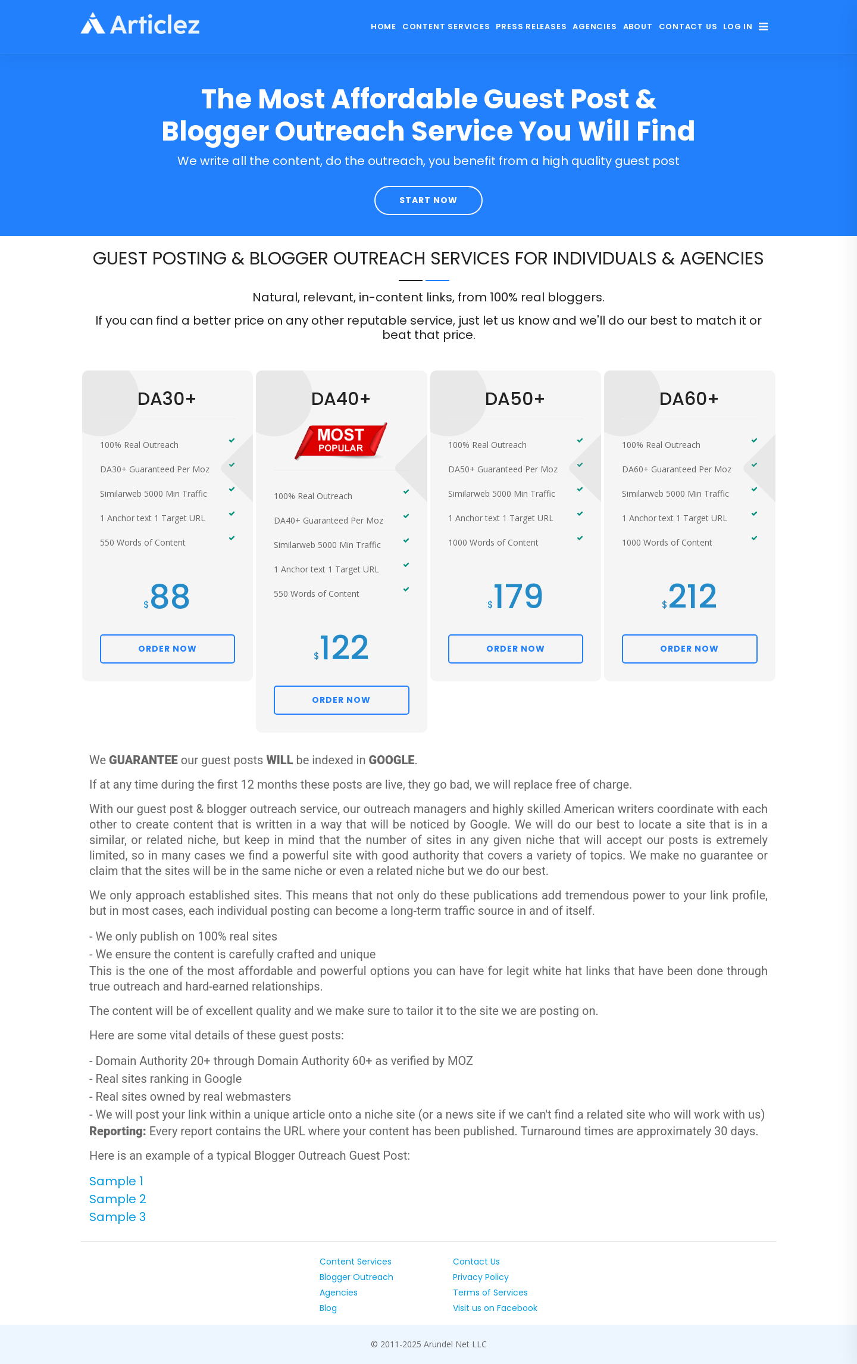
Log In (738, 26)
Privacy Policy (481, 1277)
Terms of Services (490, 1292)
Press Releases (531, 26)
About (638, 26)
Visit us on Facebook (495, 1308)
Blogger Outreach (356, 1277)
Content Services (446, 26)
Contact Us (688, 26)
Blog (328, 1308)
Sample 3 (117, 1217)
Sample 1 (116, 1181)
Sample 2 (117, 1199)
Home (383, 26)
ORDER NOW (167, 649)
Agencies (595, 26)
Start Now (428, 200)
